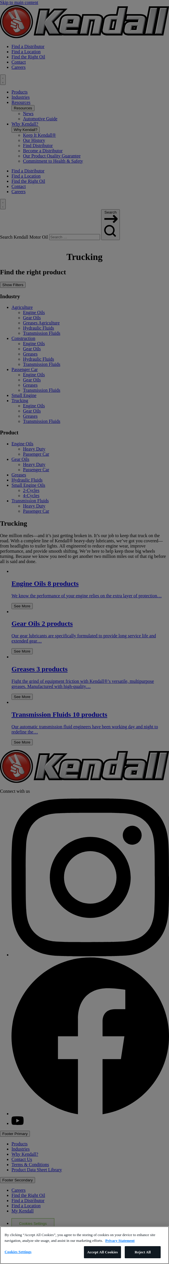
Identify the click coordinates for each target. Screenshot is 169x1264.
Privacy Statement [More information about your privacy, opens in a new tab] (120, 1240)
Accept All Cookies (102, 1252)
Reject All (143, 1252)
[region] (84, 1245)
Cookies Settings (18, 1252)
